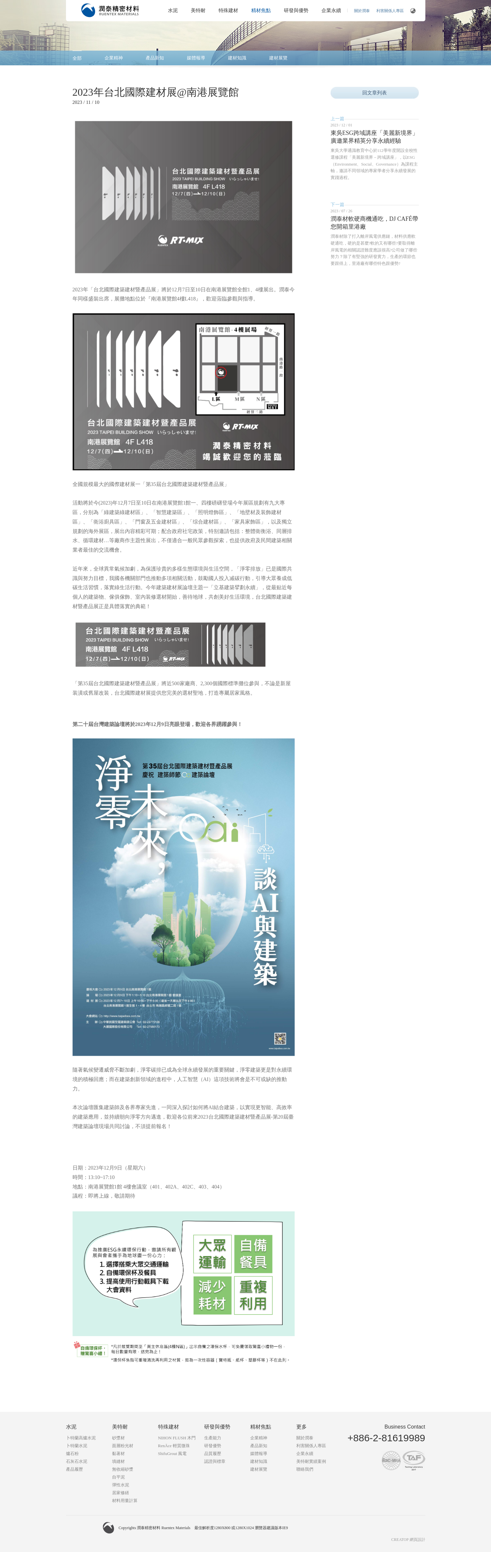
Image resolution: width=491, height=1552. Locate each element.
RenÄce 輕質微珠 (174, 1445)
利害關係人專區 (390, 10)
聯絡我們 (304, 1469)
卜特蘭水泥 (76, 1445)
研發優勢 (212, 1445)
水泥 (173, 10)
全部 (77, 58)
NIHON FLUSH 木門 (177, 1437)
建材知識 (237, 58)
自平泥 (118, 1477)
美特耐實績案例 (311, 1461)
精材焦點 (261, 10)
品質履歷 (212, 1453)
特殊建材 (228, 10)
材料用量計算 (125, 1500)
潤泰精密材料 (110, 10)
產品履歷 (74, 1469)
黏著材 (118, 1453)
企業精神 (114, 58)
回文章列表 (374, 92)
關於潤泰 (362, 10)
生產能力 (212, 1437)
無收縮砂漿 (122, 1469)
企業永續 (331, 10)
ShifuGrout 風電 (172, 1453)
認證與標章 (214, 1461)
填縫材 (118, 1461)
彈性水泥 (120, 1484)
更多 (301, 1427)
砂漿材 (118, 1437)
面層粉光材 (122, 1445)
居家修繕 (120, 1492)
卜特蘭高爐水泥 (81, 1437)
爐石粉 (72, 1453)
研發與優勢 (296, 10)
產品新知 (155, 58)
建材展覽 (278, 58)
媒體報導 (196, 58)
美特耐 (198, 10)
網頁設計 (417, 1539)
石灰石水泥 (76, 1461)
